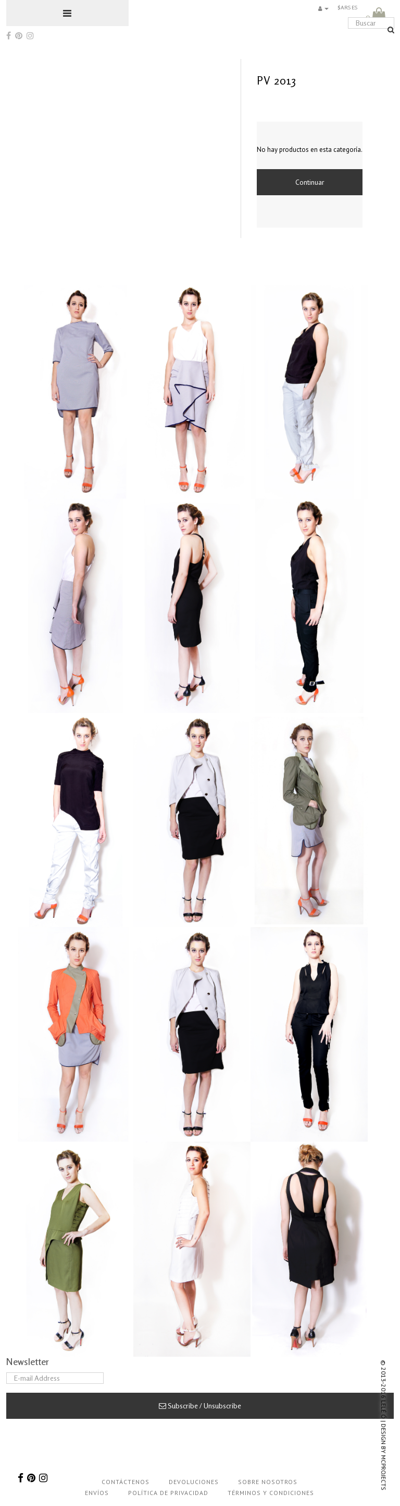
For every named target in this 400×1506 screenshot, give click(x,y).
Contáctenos (125, 1482)
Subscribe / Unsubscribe (200, 1405)
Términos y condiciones (271, 1493)
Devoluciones (194, 1482)
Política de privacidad (168, 1493)
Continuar (309, 182)
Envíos (97, 1493)
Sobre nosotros (267, 1482)
